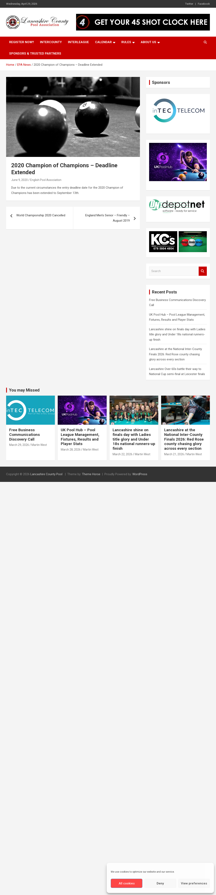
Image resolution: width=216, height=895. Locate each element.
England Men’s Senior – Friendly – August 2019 (107, 217)
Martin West (39, 444)
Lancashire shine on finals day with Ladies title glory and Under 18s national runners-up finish (177, 334)
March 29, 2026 (19, 444)
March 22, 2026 (122, 454)
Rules (126, 42)
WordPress (139, 474)
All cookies (127, 883)
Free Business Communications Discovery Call (24, 435)
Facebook (204, 3)
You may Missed (24, 390)
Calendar (103, 42)
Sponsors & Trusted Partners (35, 53)
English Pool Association (45, 180)
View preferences (194, 883)
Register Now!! (21, 42)
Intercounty (51, 42)
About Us (148, 42)
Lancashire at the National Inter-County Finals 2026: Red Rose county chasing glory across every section (175, 354)
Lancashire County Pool (46, 474)
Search (203, 271)
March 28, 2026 (71, 449)
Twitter (189, 3)
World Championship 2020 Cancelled (40, 215)
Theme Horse (91, 474)
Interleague (78, 42)
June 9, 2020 (19, 180)
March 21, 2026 (174, 454)
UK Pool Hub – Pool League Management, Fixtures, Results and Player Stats (80, 437)
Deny (160, 883)
